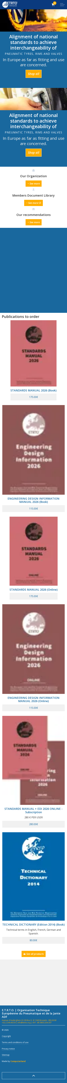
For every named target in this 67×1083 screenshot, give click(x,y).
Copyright (6, 1036)
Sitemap (6, 1054)
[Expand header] (62, 4)
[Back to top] (33, 1075)
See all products (34, 954)
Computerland (18, 1061)
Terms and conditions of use (15, 1042)
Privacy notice (8, 1048)
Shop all (33, 74)
